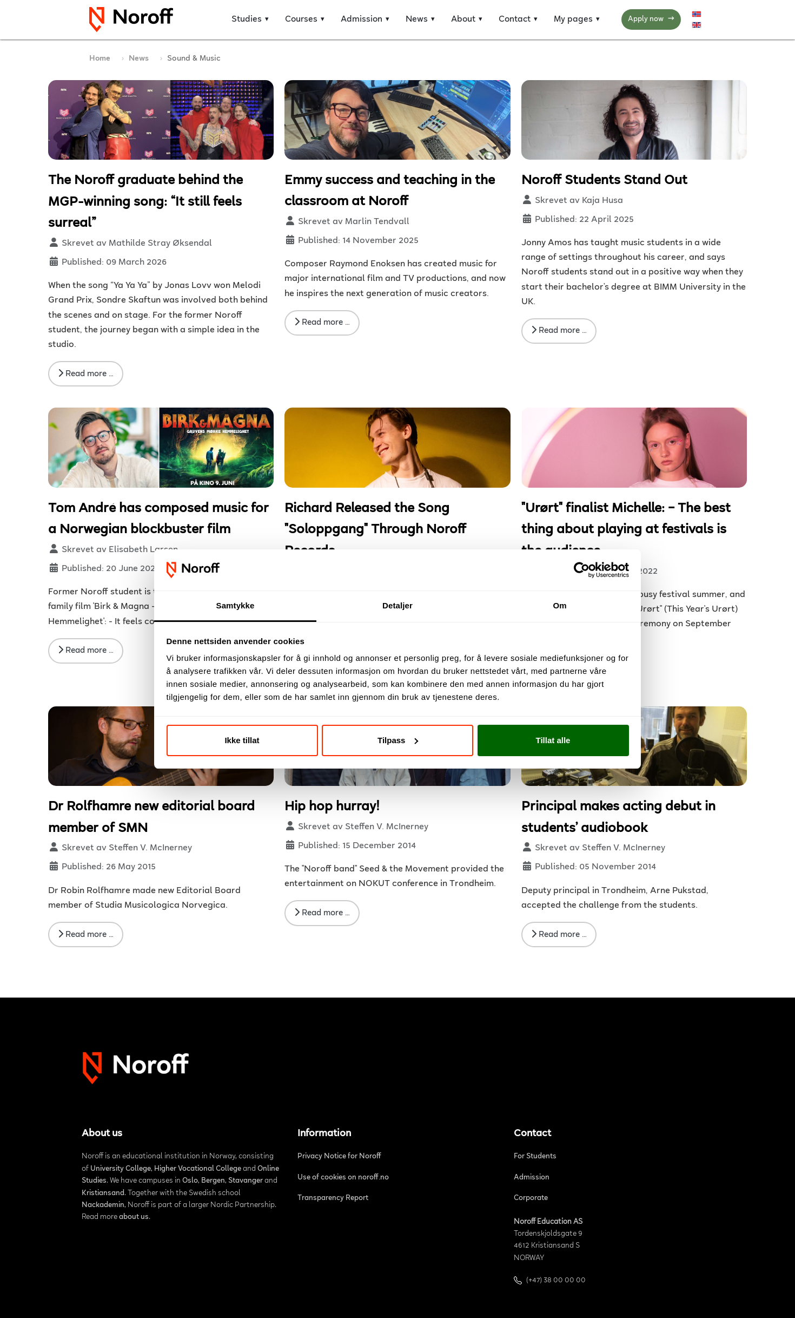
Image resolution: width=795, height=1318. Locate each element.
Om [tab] (559, 605)
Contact (515, 19)
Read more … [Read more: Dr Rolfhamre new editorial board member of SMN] (86, 934)
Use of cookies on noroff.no (343, 1178)
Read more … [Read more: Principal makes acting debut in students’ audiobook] (559, 934)
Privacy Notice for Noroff (339, 1156)
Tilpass (397, 740)
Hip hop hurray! (332, 807)
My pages (573, 19)
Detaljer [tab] (397, 605)
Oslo (190, 1181)
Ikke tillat (241, 740)
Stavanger (245, 1181)
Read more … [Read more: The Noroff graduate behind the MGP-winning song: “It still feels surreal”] (86, 373)
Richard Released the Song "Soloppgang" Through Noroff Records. (375, 530)
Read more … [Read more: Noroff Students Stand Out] (559, 330)
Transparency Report (332, 1198)
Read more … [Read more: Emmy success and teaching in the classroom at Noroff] (322, 322)
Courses (301, 19)
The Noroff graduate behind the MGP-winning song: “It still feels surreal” (145, 202)
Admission (361, 19)
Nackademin (103, 1205)
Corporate (531, 1198)
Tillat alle (553, 740)
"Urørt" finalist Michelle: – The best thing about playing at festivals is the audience (626, 530)
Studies (246, 19)
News (417, 19)
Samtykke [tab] (235, 605)
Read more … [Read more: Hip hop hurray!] (322, 912)
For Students (535, 1156)
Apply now (651, 19)
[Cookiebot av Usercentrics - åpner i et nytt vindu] (581, 570)
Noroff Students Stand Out (604, 181)
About (463, 19)
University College (120, 1169)
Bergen (213, 1181)
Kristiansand (103, 1193)
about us (134, 1217)
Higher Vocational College (197, 1169)
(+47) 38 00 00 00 (556, 1280)
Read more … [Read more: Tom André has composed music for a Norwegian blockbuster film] (86, 650)
